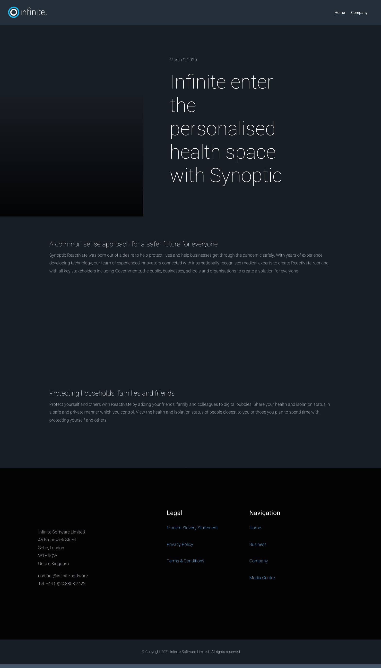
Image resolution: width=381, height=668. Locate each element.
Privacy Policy (180, 544)
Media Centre (262, 578)
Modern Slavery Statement (192, 528)
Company (258, 561)
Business (258, 544)
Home (255, 528)
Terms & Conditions (185, 561)
